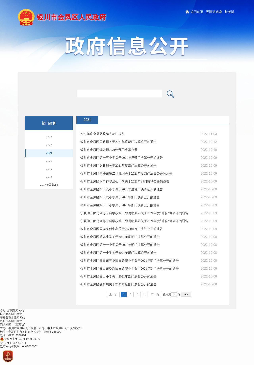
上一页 (113, 294)
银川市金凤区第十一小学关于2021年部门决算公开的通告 (120, 244)
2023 (49, 137)
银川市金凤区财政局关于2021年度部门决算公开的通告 (118, 165)
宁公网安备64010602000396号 (20, 338)
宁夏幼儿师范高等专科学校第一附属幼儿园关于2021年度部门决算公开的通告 (134, 213)
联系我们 (21, 324)
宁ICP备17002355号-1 (13, 342)
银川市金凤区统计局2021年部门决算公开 (109, 149)
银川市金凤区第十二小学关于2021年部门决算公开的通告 (120, 205)
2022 (49, 145)
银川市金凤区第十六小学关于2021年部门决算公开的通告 (120, 197)
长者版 (229, 11)
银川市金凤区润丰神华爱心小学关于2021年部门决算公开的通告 (124, 181)
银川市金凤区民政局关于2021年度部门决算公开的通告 (118, 142)
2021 (49, 153)
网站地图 (5, 324)
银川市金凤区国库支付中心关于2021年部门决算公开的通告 (121, 229)
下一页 (155, 294)
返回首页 (196, 11)
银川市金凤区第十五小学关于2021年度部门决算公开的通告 (121, 157)
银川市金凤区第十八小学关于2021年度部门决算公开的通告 (121, 189)
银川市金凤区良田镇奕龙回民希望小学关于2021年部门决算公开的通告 (129, 260)
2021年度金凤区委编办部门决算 (102, 134)
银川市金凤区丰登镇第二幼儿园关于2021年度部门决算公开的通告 (126, 173)
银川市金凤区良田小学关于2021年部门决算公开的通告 (118, 276)
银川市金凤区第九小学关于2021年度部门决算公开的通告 (120, 237)
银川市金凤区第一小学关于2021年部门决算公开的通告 (118, 252)
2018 (49, 176)
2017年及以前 (49, 184)
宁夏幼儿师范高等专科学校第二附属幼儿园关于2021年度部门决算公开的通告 (134, 221)
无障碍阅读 (214, 11)
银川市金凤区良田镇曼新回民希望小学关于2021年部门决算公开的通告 (129, 268)
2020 (49, 161)
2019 (49, 168)
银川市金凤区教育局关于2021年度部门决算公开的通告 (118, 284)
